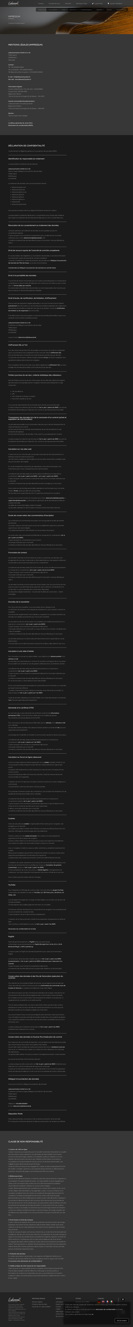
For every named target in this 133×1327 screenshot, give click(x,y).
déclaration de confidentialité (105, 1309)
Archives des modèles (82, 1302)
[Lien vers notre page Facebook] (123, 1299)
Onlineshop (59, 1302)
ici (92, 1314)
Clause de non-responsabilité (41, 1306)
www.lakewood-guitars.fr (23, 79)
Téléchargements (61, 1311)
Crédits (58, 1309)
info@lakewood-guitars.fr (22, 77)
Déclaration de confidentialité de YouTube (22, 929)
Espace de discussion (62, 1304)
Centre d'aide (60, 1314)
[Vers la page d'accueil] (21, 3)
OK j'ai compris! (122, 1320)
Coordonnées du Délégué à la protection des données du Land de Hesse (32, 268)
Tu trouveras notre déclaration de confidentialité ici (25, 1261)
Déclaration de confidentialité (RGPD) (20, 125)
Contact (58, 1306)
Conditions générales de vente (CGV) (20, 123)
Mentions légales (37, 1302)
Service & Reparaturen (63, 1316)
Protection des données (39, 1304)
